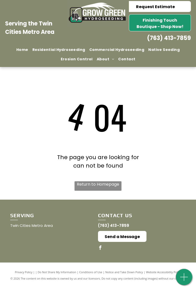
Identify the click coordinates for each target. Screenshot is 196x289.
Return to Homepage (98, 184)
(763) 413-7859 (169, 38)
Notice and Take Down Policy (124, 272)
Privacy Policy (23, 272)
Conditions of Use (90, 272)
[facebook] (100, 248)
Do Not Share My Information (57, 272)
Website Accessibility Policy (163, 272)
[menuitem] (22, 49)
